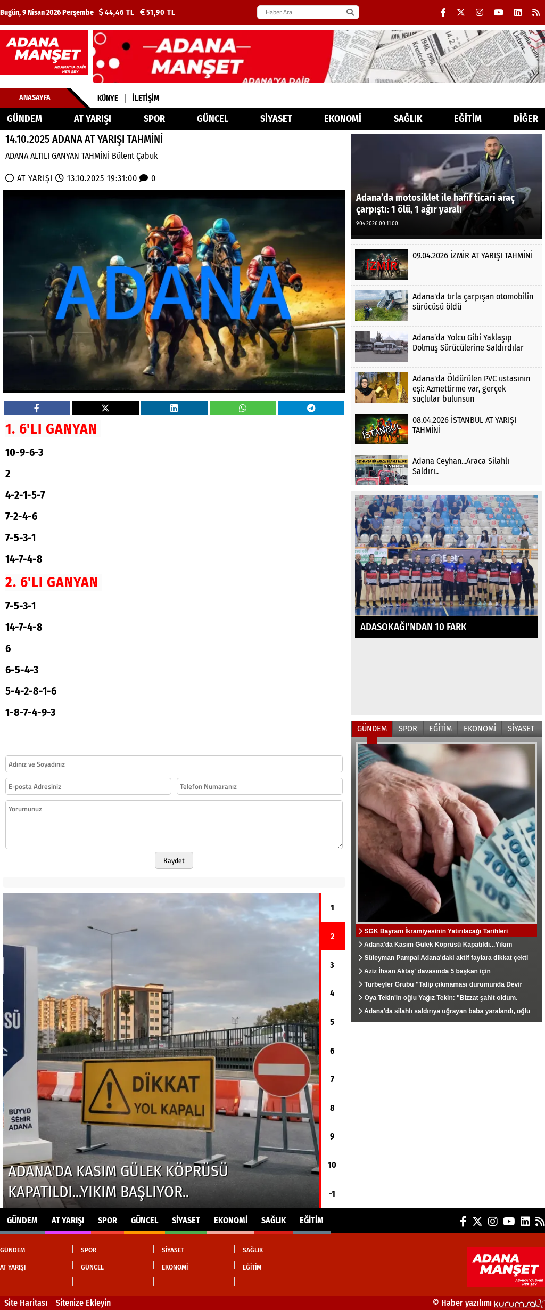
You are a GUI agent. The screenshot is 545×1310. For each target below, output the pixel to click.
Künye (107, 98)
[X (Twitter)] (461, 12)
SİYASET (276, 119)
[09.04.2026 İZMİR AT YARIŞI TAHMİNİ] (446, 264)
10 (332, 1165)
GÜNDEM (24, 119)
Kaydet (174, 860)
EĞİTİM (468, 119)
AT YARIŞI (92, 119)
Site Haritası (25, 1303)
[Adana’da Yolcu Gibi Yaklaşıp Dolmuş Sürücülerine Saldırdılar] (446, 346)
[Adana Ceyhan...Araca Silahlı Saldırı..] (446, 470)
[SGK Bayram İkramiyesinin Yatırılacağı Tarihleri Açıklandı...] (446, 879)
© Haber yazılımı (489, 1303)
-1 (332, 1194)
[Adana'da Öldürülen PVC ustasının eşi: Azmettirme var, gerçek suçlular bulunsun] (446, 387)
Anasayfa (35, 97)
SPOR (154, 119)
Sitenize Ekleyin (83, 1303)
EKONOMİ (342, 119)
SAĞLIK (408, 119)
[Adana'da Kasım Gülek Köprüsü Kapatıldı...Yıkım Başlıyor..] (161, 1050)
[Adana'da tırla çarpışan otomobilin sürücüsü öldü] (446, 305)
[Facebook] (443, 12)
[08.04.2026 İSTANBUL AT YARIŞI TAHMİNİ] (446, 429)
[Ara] (350, 12)
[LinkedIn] (518, 12)
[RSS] (536, 12)
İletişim (146, 98)
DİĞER (526, 119)
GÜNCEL (212, 119)
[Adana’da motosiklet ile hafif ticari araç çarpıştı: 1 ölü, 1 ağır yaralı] (446, 186)
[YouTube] (498, 12)
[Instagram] (479, 12)
